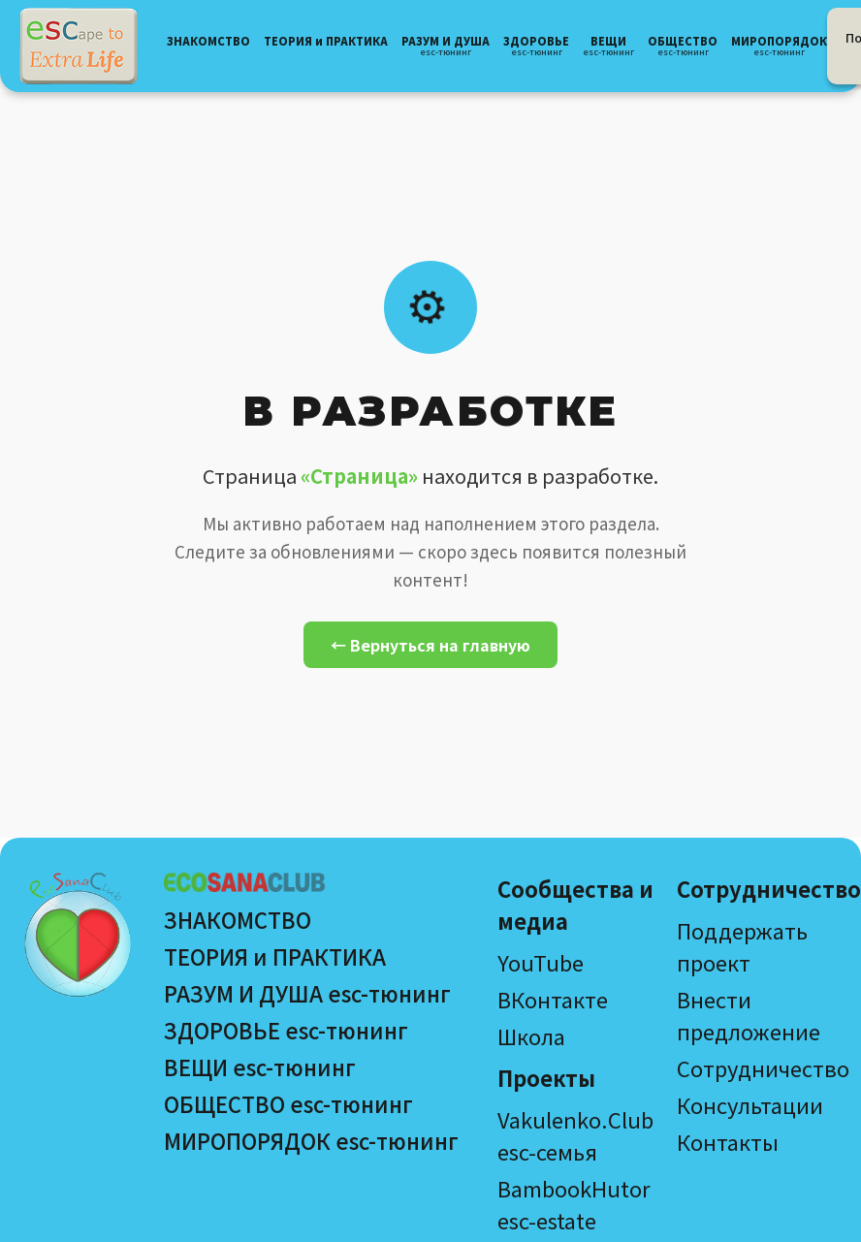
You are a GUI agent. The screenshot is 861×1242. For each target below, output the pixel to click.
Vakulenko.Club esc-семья (575, 1134)
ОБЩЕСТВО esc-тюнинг (288, 1103)
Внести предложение (748, 1014)
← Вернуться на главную (430, 644)
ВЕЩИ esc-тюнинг (260, 1066)
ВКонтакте (552, 998)
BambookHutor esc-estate (574, 1203)
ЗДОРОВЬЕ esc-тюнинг (286, 1029)
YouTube (540, 961)
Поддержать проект (742, 945)
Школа (531, 1035)
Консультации (750, 1104)
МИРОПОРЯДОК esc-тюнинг (311, 1140)
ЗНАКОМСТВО (237, 919)
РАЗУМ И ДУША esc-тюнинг (307, 992)
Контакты (728, 1141)
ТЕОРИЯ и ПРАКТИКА (275, 955)
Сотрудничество (763, 1067)
